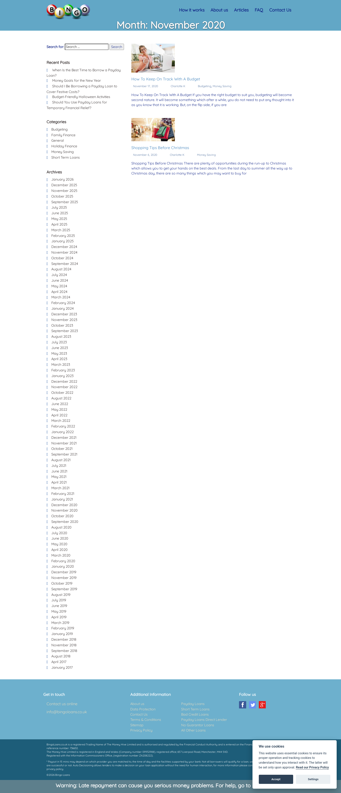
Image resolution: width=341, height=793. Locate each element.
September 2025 (64, 202)
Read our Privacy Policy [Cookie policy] (312, 767)
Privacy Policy (141, 730)
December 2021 (63, 437)
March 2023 (60, 364)
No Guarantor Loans (197, 725)
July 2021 (58, 465)
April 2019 (59, 617)
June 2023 (59, 348)
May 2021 (58, 476)
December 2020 (64, 505)
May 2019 (58, 611)
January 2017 (62, 667)
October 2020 (62, 516)
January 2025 (62, 241)
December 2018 (63, 639)
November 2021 (64, 443)
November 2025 (64, 190)
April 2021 (59, 482)
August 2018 (60, 656)
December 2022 (64, 381)
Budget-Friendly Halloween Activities (81, 97)
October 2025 (62, 196)
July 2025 (59, 207)
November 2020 (64, 510)
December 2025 (64, 185)
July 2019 (58, 600)
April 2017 (58, 662)
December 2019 (63, 572)
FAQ (259, 10)
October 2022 (62, 392)
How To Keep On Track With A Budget (165, 78)
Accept (275, 779)
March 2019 (60, 622)
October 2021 (61, 448)
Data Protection (142, 709)
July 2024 (59, 275)
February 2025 (63, 235)
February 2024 (63, 303)
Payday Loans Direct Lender (204, 719)
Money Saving (222, 86)
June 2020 (59, 538)
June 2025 (59, 213)
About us (219, 10)
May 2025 (59, 218)
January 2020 (62, 566)
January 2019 (62, 634)
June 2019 (59, 605)
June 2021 (59, 471)
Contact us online (62, 703)
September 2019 (64, 589)
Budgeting (204, 86)
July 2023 (59, 342)
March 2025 (60, 230)
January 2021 (62, 499)
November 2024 (64, 252)
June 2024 (59, 280)
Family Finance (63, 135)
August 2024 (61, 269)
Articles (241, 10)
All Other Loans (193, 730)
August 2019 (60, 594)
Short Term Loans (65, 157)
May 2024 (59, 286)
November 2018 (64, 645)
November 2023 (64, 320)
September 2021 (64, 454)
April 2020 (59, 549)
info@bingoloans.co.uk (67, 711)
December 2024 (64, 246)
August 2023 (61, 336)
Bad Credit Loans (195, 714)
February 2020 (63, 561)
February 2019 (62, 628)
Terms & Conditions (145, 719)
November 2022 (64, 387)
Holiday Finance (64, 146)
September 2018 (64, 650)
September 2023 (64, 331)
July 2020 (59, 533)
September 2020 (64, 521)
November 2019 (64, 577)
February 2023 (63, 370)
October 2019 (61, 583)
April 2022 (59, 415)
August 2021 (60, 460)
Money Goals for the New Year (76, 80)
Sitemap (137, 725)
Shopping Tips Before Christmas (160, 147)
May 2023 (59, 353)
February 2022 (63, 426)
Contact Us (280, 10)
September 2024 (64, 263)
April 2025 (59, 224)
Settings (313, 779)
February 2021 (62, 493)
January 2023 (62, 376)
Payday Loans (193, 704)
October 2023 (62, 325)
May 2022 (59, 409)
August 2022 (61, 398)
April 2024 (59, 291)
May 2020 (59, 544)
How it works (191, 10)
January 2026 (62, 179)
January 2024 (62, 308)
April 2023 (59, 359)
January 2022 (62, 432)
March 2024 (60, 297)
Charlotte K (178, 86)
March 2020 (60, 555)
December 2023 (64, 314)
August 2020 (61, 527)
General (57, 140)
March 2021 (60, 488)
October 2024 (62, 258)
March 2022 (60, 420)
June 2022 (59, 404)
